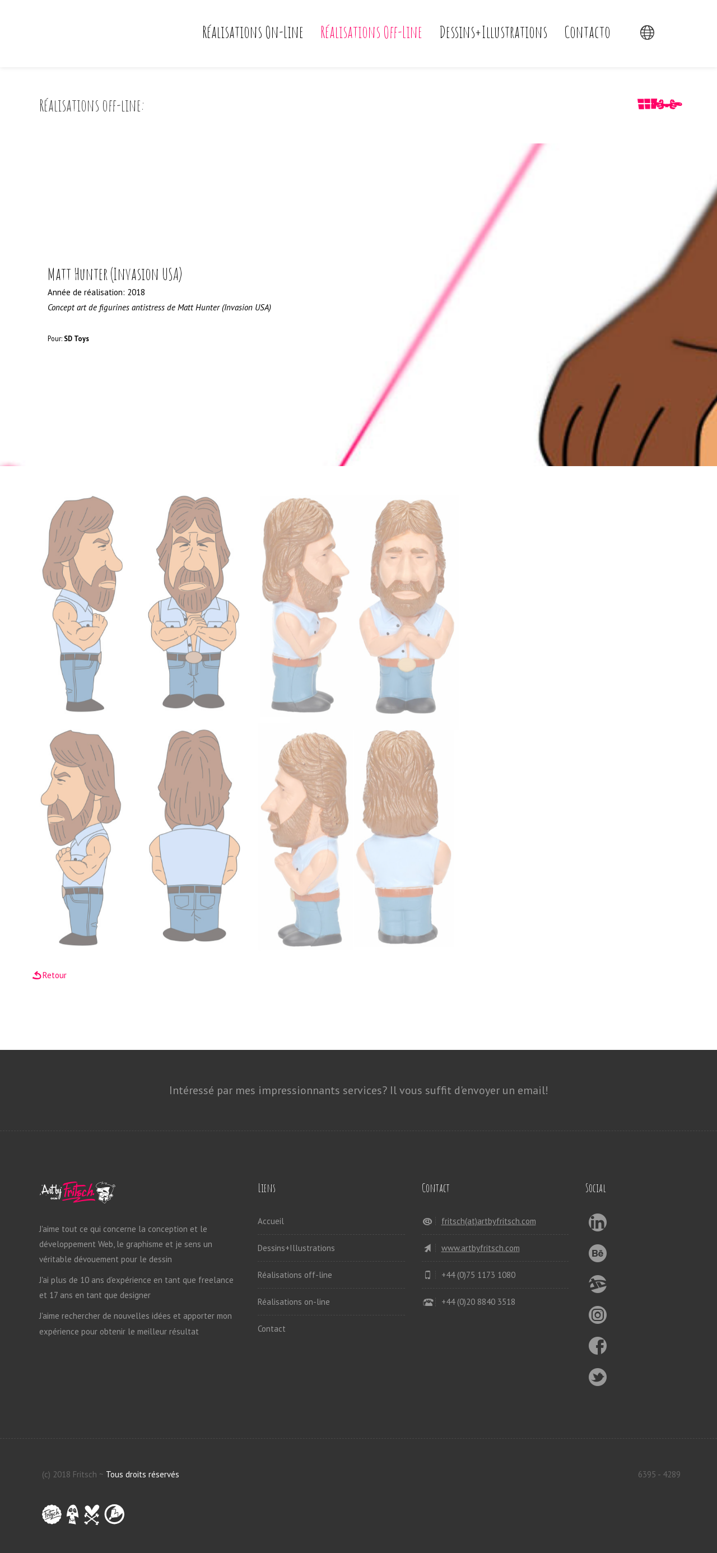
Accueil (271, 1221)
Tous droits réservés (142, 1474)
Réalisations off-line (371, 31)
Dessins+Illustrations (493, 31)
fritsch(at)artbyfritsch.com (488, 1221)
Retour (55, 975)
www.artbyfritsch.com (480, 1248)
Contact (272, 1328)
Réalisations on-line (253, 31)
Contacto (587, 31)
